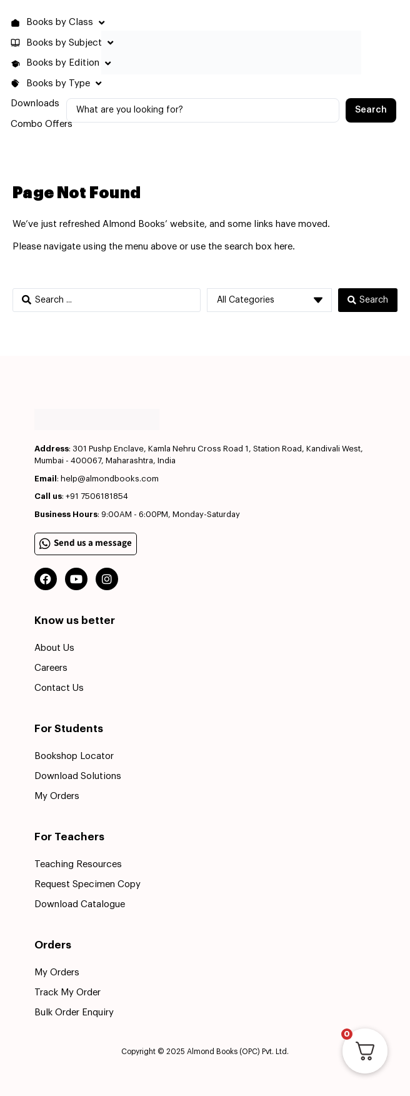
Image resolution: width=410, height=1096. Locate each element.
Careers (51, 668)
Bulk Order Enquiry (74, 1012)
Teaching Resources (78, 864)
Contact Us (59, 688)
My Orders (56, 796)
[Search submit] (371, 110)
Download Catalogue (79, 904)
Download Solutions (77, 776)
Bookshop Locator (74, 756)
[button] (59, 23)
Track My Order (67, 992)
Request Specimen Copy (87, 884)
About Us (54, 648)
